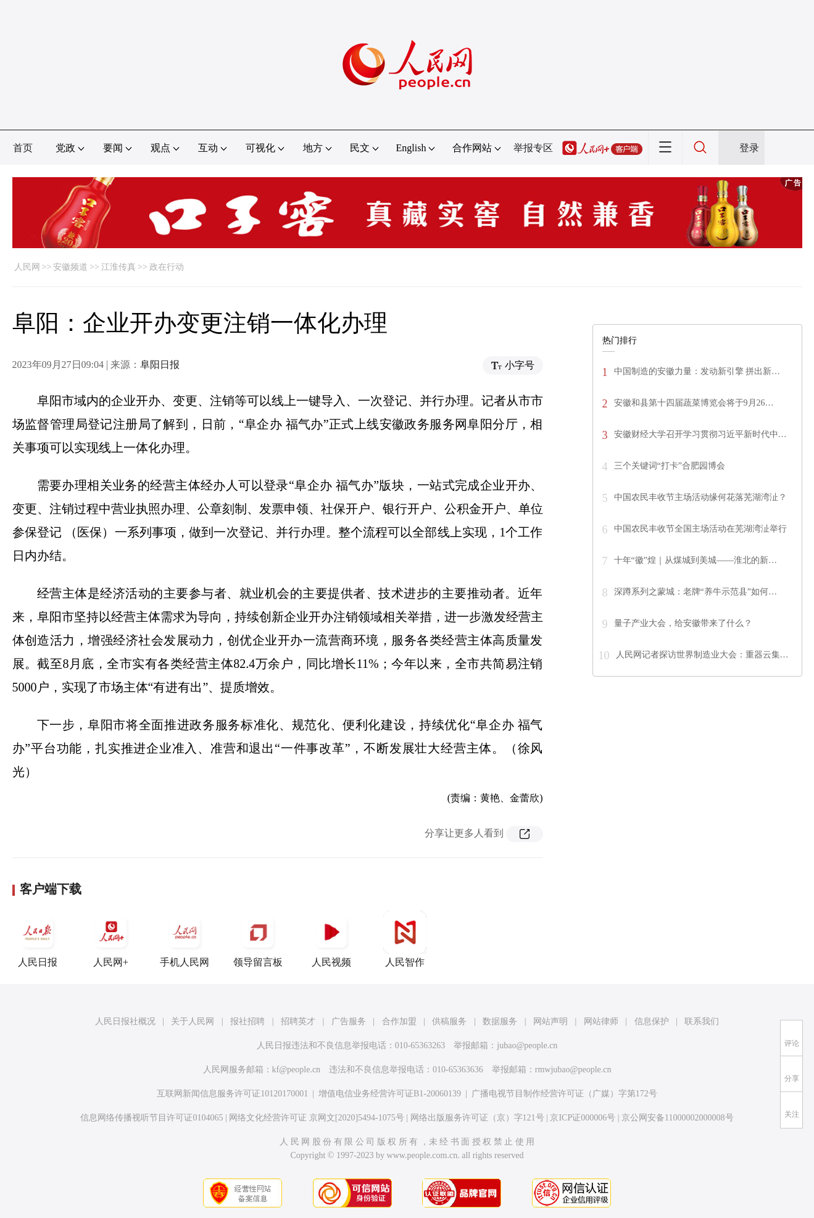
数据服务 (500, 1021)
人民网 (27, 267)
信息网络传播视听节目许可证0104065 (151, 1117)
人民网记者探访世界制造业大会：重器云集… (702, 654)
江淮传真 (118, 267)
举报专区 (533, 148)
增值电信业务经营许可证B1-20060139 (389, 1093)
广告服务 (348, 1021)
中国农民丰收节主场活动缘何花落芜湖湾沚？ (700, 497)
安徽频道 (70, 267)
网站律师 (601, 1021)
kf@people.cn (296, 1069)
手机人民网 (184, 939)
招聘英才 (298, 1021)
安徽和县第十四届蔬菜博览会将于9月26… (694, 402)
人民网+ (111, 939)
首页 (23, 148)
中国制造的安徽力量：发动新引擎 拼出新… (697, 371)
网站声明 (550, 1021)
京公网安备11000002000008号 (677, 1117)
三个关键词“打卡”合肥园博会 (669, 465)
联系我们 (701, 1021)
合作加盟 (399, 1021)
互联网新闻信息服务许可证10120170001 (232, 1093)
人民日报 (37, 939)
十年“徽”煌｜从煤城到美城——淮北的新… (695, 560)
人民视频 (331, 939)
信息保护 (651, 1021)
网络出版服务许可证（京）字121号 (477, 1117)
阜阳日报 (160, 364)
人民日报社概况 (125, 1021)
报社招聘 (247, 1021)
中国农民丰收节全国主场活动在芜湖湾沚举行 (700, 528)
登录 (749, 148)
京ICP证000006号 (582, 1117)
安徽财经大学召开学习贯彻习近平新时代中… (700, 434)
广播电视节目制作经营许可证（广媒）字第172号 (564, 1093)
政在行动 (166, 267)
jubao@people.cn (527, 1045)
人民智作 (404, 939)
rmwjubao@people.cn (573, 1069)
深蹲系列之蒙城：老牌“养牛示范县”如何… (695, 591)
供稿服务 (449, 1021)
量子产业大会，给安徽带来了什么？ (683, 623)
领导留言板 (258, 939)
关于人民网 (192, 1021)
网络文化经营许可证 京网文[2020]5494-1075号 (316, 1117)
